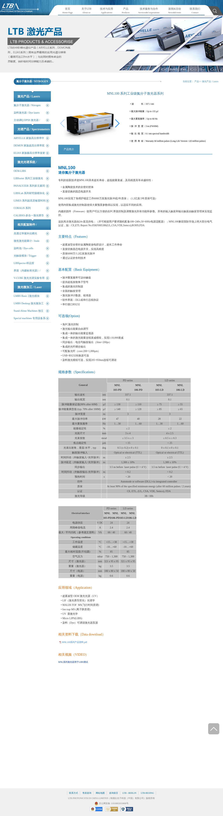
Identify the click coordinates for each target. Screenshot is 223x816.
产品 (196, 81)
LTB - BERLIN (129, 793)
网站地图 (100, 793)
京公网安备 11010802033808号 (113, 803)
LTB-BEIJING (147, 793)
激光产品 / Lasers (210, 81)
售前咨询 (86, 793)
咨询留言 (113, 793)
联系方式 (73, 793)
